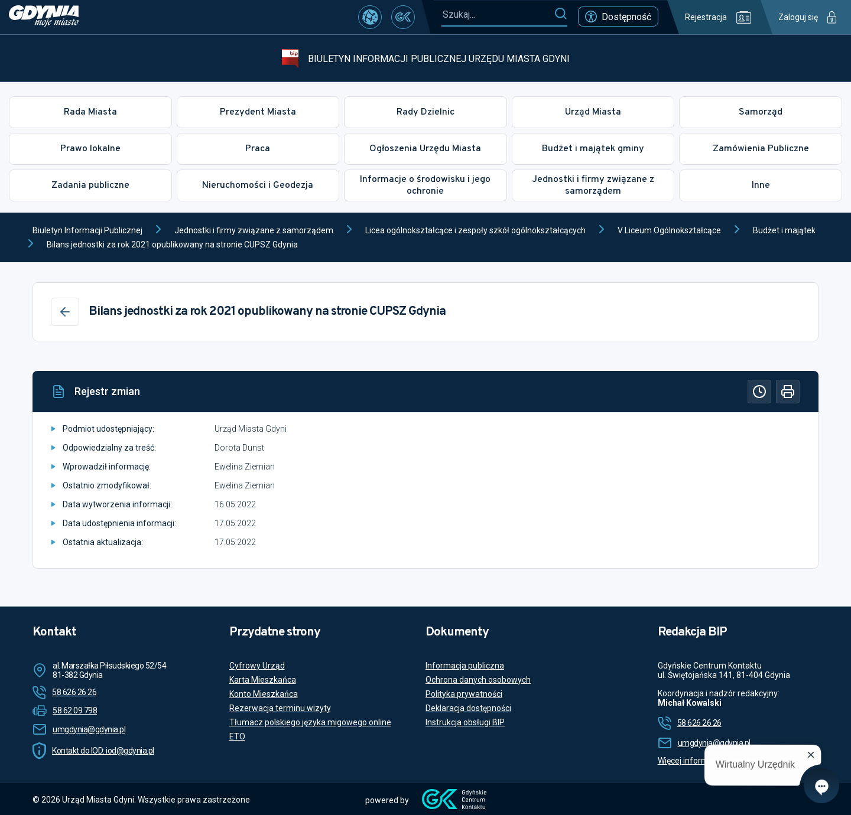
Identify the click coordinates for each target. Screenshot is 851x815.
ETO (237, 736)
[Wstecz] (65, 312)
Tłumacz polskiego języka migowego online (310, 722)
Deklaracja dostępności (468, 708)
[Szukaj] (560, 14)
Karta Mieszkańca (262, 679)
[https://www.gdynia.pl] (44, 17)
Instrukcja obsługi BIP (465, 722)
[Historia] (759, 391)
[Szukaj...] (497, 14)
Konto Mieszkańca (263, 694)
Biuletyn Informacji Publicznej (87, 230)
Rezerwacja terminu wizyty (280, 708)
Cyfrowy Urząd (257, 665)
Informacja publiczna (465, 665)
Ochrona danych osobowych (478, 679)
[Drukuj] (788, 391)
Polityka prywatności (464, 694)
